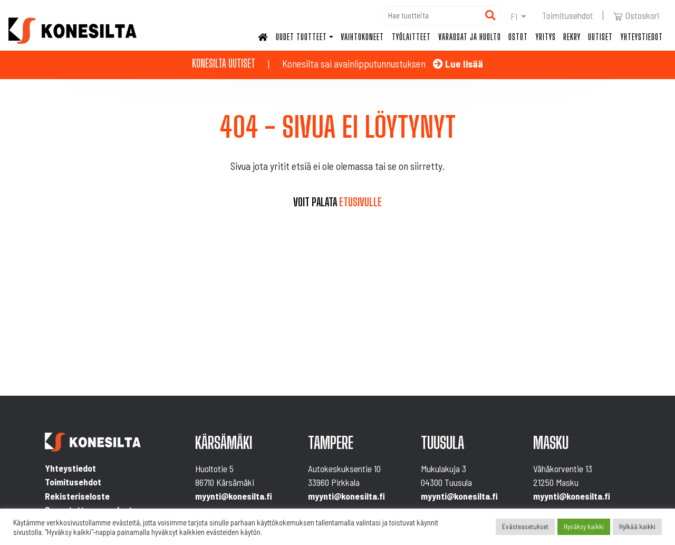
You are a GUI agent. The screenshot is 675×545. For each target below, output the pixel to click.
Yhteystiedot (642, 37)
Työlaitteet (411, 37)
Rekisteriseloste (77, 496)
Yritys (546, 37)
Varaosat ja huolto (469, 37)
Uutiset (600, 37)
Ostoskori (636, 15)
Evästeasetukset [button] (525, 526)
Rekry (572, 37)
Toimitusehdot (567, 15)
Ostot (518, 37)
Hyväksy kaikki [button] (584, 526)
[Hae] (430, 15)
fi (514, 16)
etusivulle (360, 202)
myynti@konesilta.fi (233, 496)
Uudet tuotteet (301, 37)
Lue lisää (458, 64)
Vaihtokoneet (362, 37)
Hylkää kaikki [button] (637, 526)
